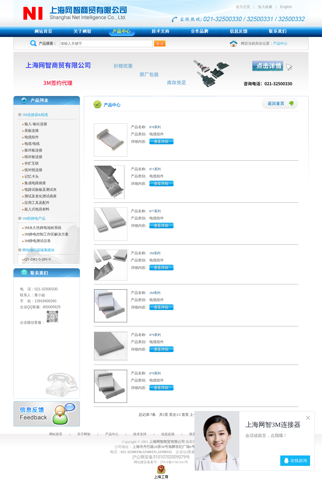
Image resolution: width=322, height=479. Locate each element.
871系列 (155, 169)
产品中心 (111, 434)
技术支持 (139, 434)
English (286, 7)
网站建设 (140, 462)
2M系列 (154, 292)
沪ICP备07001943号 (174, 462)
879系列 (155, 335)
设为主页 (245, 7)
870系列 (155, 373)
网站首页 (55, 434)
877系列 (155, 211)
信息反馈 (167, 434)
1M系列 (154, 253)
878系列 (155, 127)
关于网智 (83, 434)
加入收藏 (265, 7)
